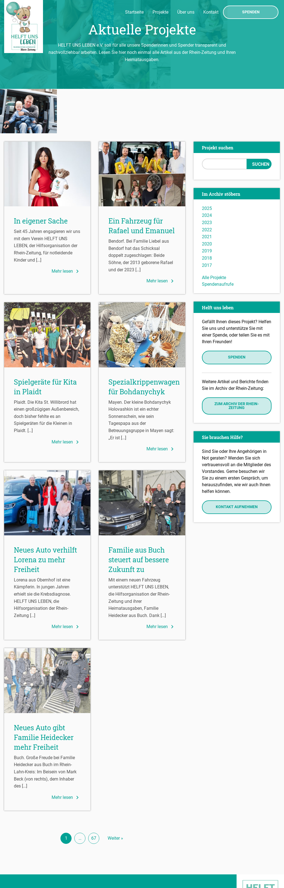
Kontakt (211, 12)
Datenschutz (18, 868)
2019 (207, 206)
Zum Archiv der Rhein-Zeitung (236, 361)
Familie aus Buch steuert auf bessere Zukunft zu (138, 515)
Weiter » (115, 793)
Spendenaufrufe (218, 239)
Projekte (160, 12)
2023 (207, 178)
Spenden (251, 12)
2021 (207, 192)
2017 (207, 221)
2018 (207, 213)
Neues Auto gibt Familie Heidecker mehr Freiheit (43, 693)
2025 (207, 164)
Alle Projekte (214, 233)
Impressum (16, 860)
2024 (207, 171)
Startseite (134, 12)
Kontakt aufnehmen (237, 462)
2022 (207, 185)
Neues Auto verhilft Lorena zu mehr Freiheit (45, 515)
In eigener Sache (41, 176)
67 (93, 793)
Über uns (185, 12)
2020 (207, 199)
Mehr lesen (66, 227)
